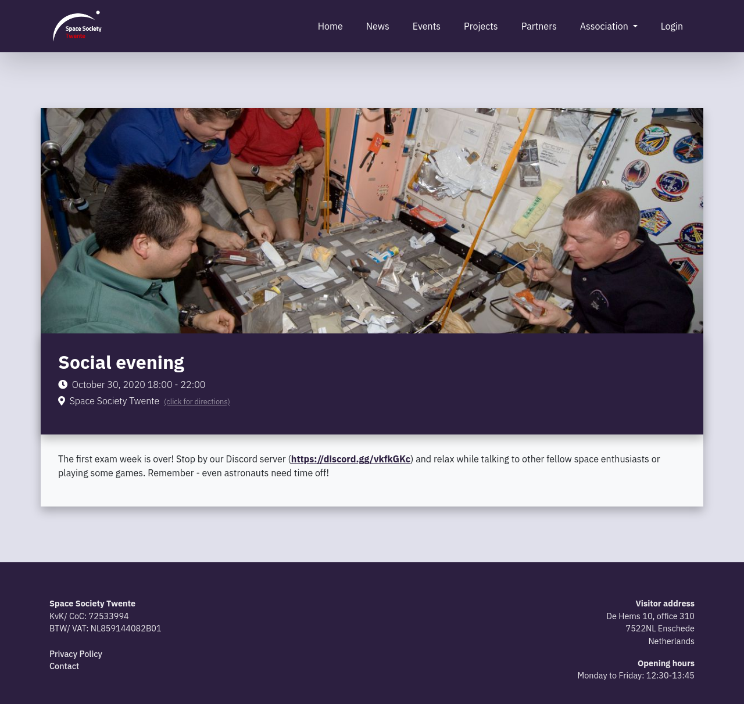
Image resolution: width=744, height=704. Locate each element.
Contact (64, 665)
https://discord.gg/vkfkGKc (350, 459)
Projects (481, 26)
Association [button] (605, 26)
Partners (539, 26)
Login (672, 26)
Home (330, 26)
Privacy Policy (75, 653)
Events (427, 26)
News (377, 26)
